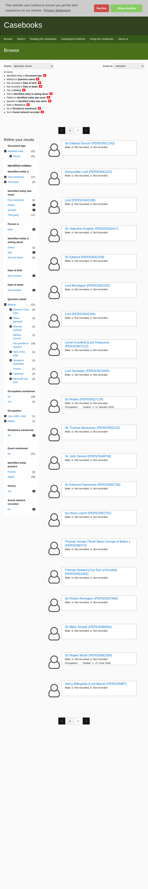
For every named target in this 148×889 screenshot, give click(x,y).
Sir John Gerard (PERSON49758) (88, 456)
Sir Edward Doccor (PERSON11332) (90, 143)
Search (21, 38)
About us (123, 38)
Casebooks (23, 25)
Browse (8, 38)
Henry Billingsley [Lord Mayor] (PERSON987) (96, 683)
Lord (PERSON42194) (80, 314)
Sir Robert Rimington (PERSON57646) (91, 598)
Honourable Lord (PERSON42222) (88, 171)
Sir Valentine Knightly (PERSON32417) (91, 228)
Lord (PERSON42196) (80, 200)
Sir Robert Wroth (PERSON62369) (88, 655)
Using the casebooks (101, 38)
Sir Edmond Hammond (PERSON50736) (92, 484)
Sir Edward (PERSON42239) (84, 257)
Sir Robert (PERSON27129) (84, 399)
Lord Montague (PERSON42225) (87, 285)
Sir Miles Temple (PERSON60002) (88, 627)
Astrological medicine (73, 38)
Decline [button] (101, 8)
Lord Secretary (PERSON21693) (87, 371)
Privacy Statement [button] (57, 10)
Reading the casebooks (43, 38)
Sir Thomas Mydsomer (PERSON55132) (92, 427)
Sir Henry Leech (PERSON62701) (88, 513)
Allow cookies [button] (126, 8)
